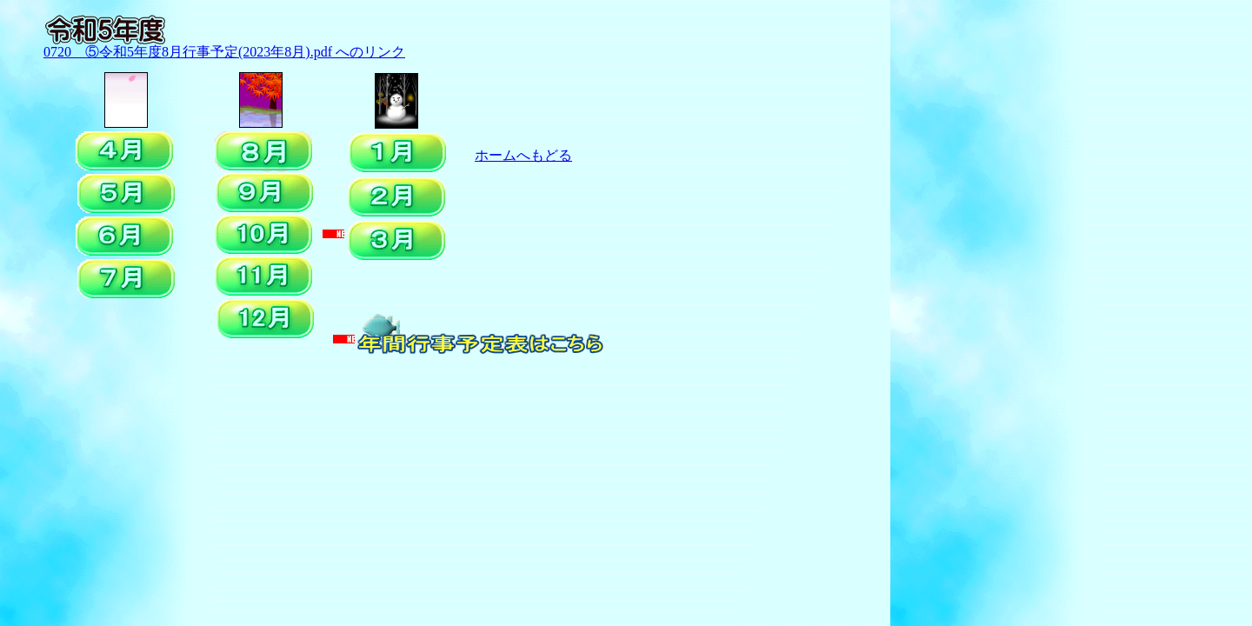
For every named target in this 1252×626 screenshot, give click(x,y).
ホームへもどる (523, 155)
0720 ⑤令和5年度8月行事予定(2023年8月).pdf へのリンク (224, 51)
